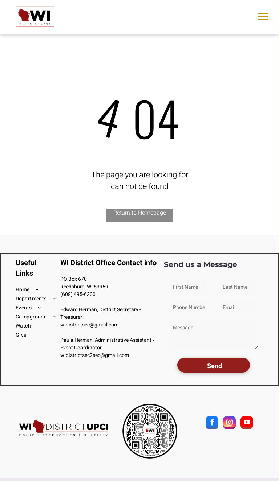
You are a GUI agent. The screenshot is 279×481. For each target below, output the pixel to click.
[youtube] (246, 423)
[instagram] (229, 423)
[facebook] (212, 423)
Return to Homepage (139, 213)
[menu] (263, 16)
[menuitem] (42, 289)
